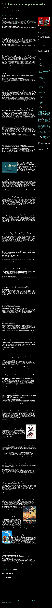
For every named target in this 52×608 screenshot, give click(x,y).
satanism (47, 121)
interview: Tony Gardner (42, 87)
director (11, 570)
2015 (39, 65)
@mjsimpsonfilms (42, 52)
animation (47, 115)
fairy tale (39, 126)
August (41, 96)
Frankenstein (46, 120)
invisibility (43, 126)
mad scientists (47, 126)
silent (42, 124)
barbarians (44, 125)
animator (8, 570)
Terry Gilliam (28, 20)
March (40, 102)
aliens (44, 114)
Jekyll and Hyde (47, 124)
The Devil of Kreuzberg (42, 79)
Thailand (44, 137)
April (40, 101)
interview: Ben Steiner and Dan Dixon (44, 91)
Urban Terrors (7, 12)
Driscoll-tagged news (42, 148)
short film (39, 112)
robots (39, 119)
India (47, 137)
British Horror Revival (42, 111)
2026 (39, 58)
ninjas (38, 127)
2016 (39, 64)
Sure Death (41, 86)
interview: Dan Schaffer (42, 85)
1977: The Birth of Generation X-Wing (44, 70)
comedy (48, 112)
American (5, 570)
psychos (39, 114)
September (41, 95)
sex (41, 119)
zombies (41, 113)
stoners (38, 132)
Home (3, 12)
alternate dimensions (46, 122)
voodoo (46, 127)
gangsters (48, 114)
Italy (40, 137)
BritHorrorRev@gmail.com (41, 54)
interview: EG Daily (42, 92)
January (41, 104)
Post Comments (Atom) (9, 602)
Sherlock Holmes (40, 125)
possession (42, 127)
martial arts (48, 117)
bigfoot (48, 125)
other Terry (8, 409)
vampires (46, 113)
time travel (39, 122)
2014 (39, 106)
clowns (40, 124)
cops (48, 118)
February (41, 103)
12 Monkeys (17, 21)
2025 (39, 59)
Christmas (41, 120)
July (40, 97)
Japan (49, 136)
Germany (44, 138)
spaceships (41, 115)
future (44, 117)
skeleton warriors (47, 131)
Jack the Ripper (44, 128)
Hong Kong (39, 138)
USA (44, 136)
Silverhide (40, 72)
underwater (45, 132)
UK (38, 136)
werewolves (40, 117)
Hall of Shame (12, 12)
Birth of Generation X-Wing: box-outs (44, 71)
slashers (40, 118)
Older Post (34, 600)
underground (41, 132)
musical (39, 121)
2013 (39, 107)
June (40, 98)
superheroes (45, 119)
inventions (39, 131)
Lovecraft (43, 121)
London (48, 128)
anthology (44, 118)
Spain (48, 138)
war (49, 119)
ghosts (44, 112)
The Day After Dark (42, 78)
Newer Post (4, 600)
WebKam (40, 77)
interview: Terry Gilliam (42, 73)
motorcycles (42, 131)
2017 (39, 63)
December (41, 66)
